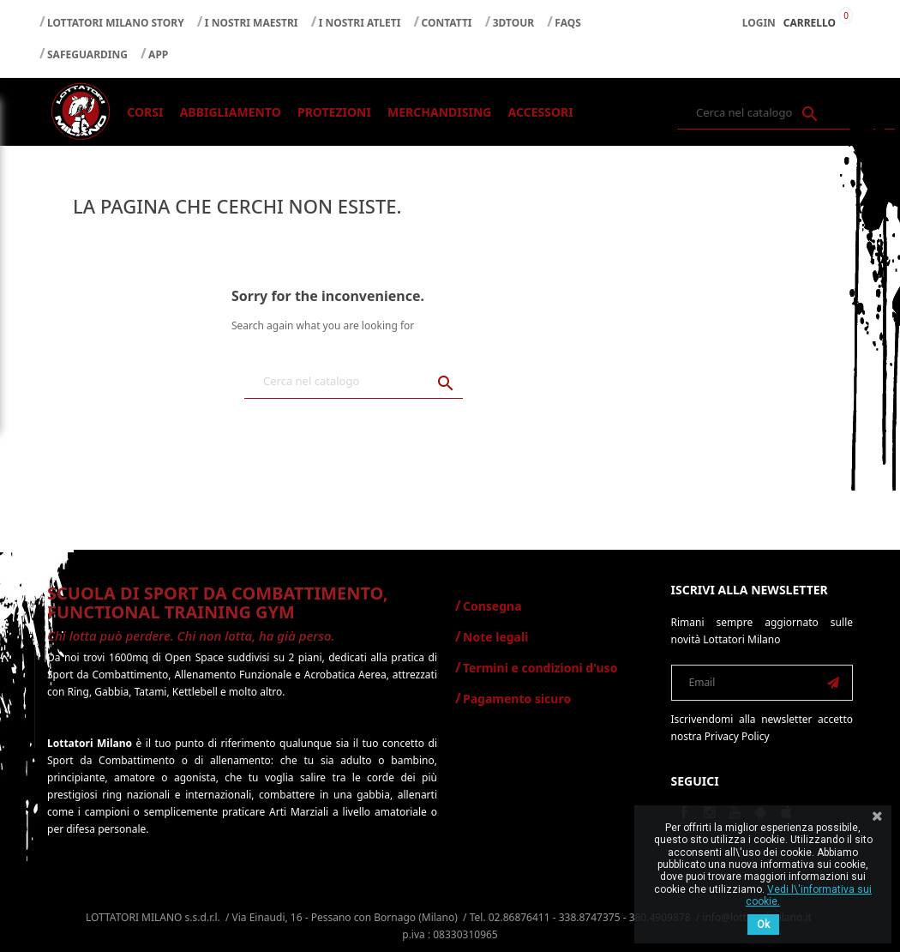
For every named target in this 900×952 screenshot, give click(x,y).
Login (759, 22)
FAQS (568, 22)
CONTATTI (447, 22)
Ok (763, 925)
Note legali (495, 637)
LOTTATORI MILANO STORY (115, 22)
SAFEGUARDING (87, 54)
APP (158, 54)
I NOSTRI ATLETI (360, 22)
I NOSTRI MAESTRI (251, 22)
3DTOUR (513, 22)
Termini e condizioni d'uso (540, 668)
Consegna (492, 606)
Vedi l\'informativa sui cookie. (809, 895)
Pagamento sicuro (517, 698)
